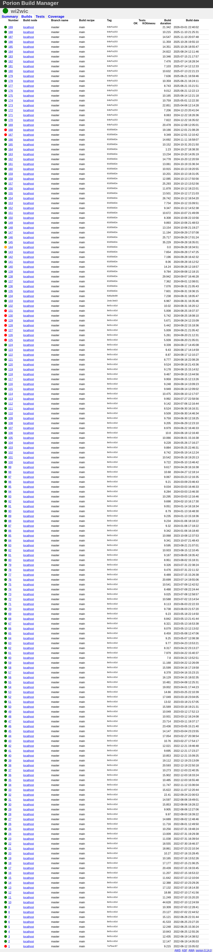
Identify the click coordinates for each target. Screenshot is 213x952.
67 (9, 623)
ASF (184, 950)
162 (10, 159)
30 (9, 804)
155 (10, 193)
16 (9, 873)
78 (9, 569)
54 (9, 687)
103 (10, 447)
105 (10, 437)
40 (9, 755)
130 (10, 315)
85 (9, 535)
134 (10, 296)
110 (10, 413)
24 (9, 833)
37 (9, 770)
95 (9, 486)
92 (9, 501)
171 (10, 115)
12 (9, 892)
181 (10, 66)
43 (9, 741)
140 (10, 266)
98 (9, 472)
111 (10, 408)
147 (10, 232)
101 (10, 457)
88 (9, 521)
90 (9, 511)
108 (10, 423)
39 (9, 760)
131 (10, 310)
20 (9, 853)
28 (9, 814)
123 (10, 349)
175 (10, 95)
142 (10, 257)
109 (10, 418)
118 (10, 374)
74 (9, 589)
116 (10, 384)
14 (9, 882)
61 (9, 653)
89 (9, 516)
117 (10, 379)
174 (10, 100)
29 (9, 809)
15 (9, 877)
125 (10, 340)
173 (10, 105)
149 (10, 222)
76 (9, 579)
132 (10, 305)
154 (10, 198)
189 (10, 27)
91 (9, 506)
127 (10, 330)
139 (10, 271)
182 (10, 61)
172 (10, 110)
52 (9, 697)
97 (9, 477)
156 (10, 188)
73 (9, 594)
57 (9, 672)
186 (10, 41)
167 (10, 134)
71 (9, 604)
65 (9, 633)
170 (10, 120)
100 (10, 462)
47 (9, 721)
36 (9, 775)
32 (9, 794)
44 (9, 736)
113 (10, 398)
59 (9, 662)
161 (10, 164)
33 (9, 789)
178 (10, 81)
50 (9, 706)
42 (9, 745)
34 (9, 785)
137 (10, 281)
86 (9, 530)
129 (10, 320)
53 (9, 692)
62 (9, 648)
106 (10, 433)
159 (10, 173)
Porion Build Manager (31, 3)
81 (9, 555)
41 (9, 750)
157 (10, 183)
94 (9, 491)
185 (10, 46)
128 (10, 325)
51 (9, 701)
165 (10, 144)
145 (10, 242)
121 (10, 359)
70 (9, 609)
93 (9, 496)
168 (10, 129)
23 (9, 838)
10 (9, 902)
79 (9, 565)
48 (9, 716)
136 (10, 286)
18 (9, 863)
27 (9, 819)
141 (10, 261)
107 (10, 428)
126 (10, 335)
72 (9, 599)
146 (10, 237)
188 (10, 32)
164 (10, 149)
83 (9, 545)
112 (10, 403)
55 (9, 682)
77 (9, 574)
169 (10, 125)
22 (9, 843)
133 (10, 301)
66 (9, 628)
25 (9, 829)
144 (10, 247)
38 (9, 765)
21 (9, 848)
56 (9, 677)
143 (10, 252)
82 (9, 550)
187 (10, 37)
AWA (191, 950)
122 (10, 354)
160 (10, 169)
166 (10, 139)
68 (9, 618)
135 (10, 291)
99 (9, 467)
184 (10, 51)
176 (10, 90)
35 (9, 780)
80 (9, 560)
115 (10, 389)
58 (9, 667)
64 (9, 638)
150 (10, 217)
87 (9, 525)
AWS (177, 950)
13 (9, 887)
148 (10, 227)
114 (10, 393)
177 (10, 85)
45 (9, 731)
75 (9, 584)
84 (9, 540)
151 (10, 213)
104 (10, 442)
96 (9, 481)
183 (10, 56)
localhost (28, 27)
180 (10, 71)
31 (9, 799)
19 (9, 858)
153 (10, 203)
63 (9, 643)
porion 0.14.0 (204, 950)
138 (10, 276)
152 (10, 208)
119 (10, 369)
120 (10, 364)
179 (10, 76)
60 (9, 657)
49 (9, 711)
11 (9, 897)
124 (10, 345)
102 (10, 452)
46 (9, 726)
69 (9, 613)
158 (10, 178)
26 (9, 824)
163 (10, 154)
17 (9, 868)
